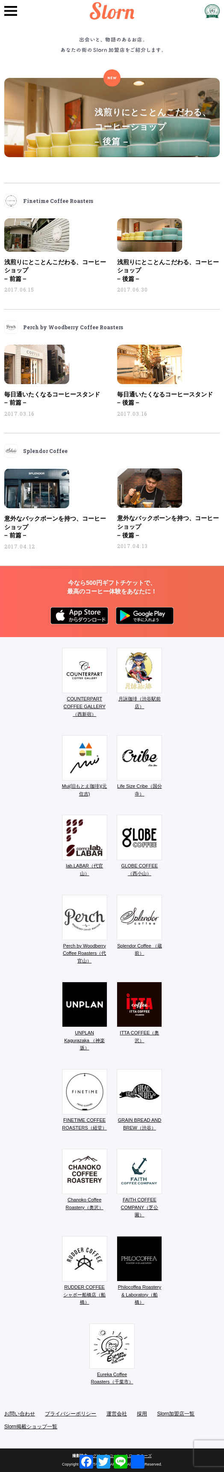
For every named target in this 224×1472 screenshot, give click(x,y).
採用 (142, 1414)
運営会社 (116, 1414)
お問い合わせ (19, 1414)
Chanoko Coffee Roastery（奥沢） (84, 1179)
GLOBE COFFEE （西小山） (139, 845)
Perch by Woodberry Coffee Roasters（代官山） (84, 929)
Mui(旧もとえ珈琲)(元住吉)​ (84, 765)
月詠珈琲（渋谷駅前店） (139, 678)
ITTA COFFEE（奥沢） (139, 1012)
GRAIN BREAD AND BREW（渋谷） (139, 1099)
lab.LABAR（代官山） (84, 845)
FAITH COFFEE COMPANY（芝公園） (139, 1183)
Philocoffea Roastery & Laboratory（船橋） (139, 1270)
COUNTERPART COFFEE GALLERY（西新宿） (84, 682)
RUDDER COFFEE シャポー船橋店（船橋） (84, 1270)
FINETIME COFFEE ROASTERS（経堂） (84, 1099)
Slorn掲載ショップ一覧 (30, 1427)
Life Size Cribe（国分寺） (139, 765)
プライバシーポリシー (70, 1414)
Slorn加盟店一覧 (176, 1414)
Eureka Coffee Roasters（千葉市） (112, 1354)
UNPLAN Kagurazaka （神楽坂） (84, 1016)
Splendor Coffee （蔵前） (139, 925)
